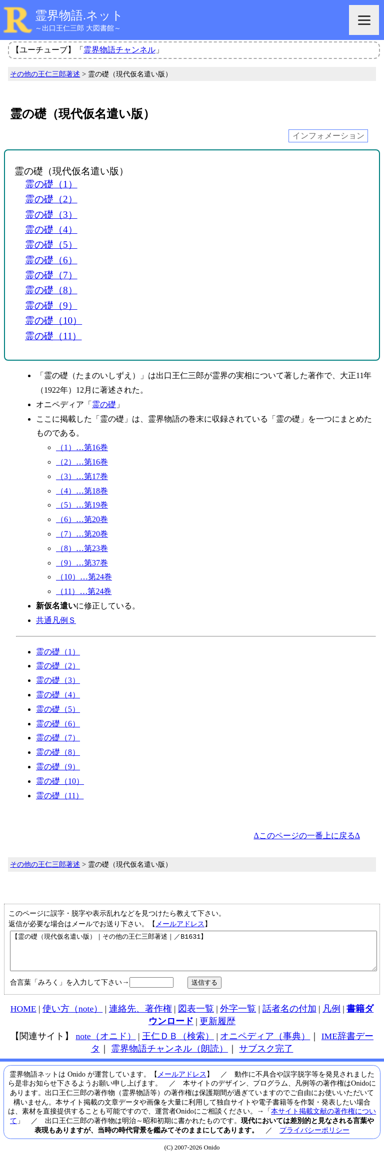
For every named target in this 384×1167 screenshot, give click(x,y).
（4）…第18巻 (82, 491)
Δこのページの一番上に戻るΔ (307, 835)
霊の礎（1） (51, 184)
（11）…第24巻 (84, 591)
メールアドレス (180, 924)
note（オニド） (106, 1044)
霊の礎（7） (51, 275)
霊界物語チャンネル (120, 49)
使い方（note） (72, 1016)
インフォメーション (328, 135)
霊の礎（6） (51, 260)
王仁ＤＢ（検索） (178, 1044)
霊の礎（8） (51, 290)
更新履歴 (218, 1029)
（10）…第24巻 (84, 577)
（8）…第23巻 (82, 548)
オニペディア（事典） (265, 1044)
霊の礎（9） (51, 305)
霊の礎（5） (51, 244)
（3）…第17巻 (82, 476)
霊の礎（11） (53, 336)
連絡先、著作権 (140, 1016)
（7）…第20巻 (82, 534)
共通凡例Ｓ (56, 620)
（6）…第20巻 (82, 519)
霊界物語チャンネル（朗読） (169, 1056)
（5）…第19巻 (82, 505)
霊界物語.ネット (79, 15)
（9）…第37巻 (82, 563)
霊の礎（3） (51, 214)
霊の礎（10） (53, 320)
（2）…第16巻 (82, 462)
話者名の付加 (289, 1016)
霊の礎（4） (51, 229)
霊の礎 (104, 404)
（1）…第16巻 (82, 447)
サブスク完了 (266, 1056)
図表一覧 (196, 1016)
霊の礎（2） (51, 199)
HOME (23, 1016)
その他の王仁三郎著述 (45, 74)
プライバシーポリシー (315, 1138)
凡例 (331, 1016)
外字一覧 (238, 1016)
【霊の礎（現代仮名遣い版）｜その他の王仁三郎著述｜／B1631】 (193, 955)
